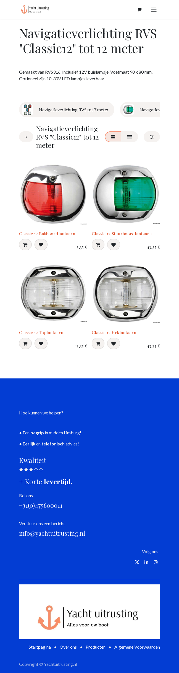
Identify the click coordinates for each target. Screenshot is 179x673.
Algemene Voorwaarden (137, 646)
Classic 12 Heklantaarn (114, 332)
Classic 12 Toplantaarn (41, 332)
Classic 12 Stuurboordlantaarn (122, 233)
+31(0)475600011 (40, 505)
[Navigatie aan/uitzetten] (154, 9)
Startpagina (40, 646)
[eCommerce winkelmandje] (139, 9)
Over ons (68, 646)
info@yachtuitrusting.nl (52, 533)
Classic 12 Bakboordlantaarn (47, 233)
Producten (96, 646)
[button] (25, 244)
